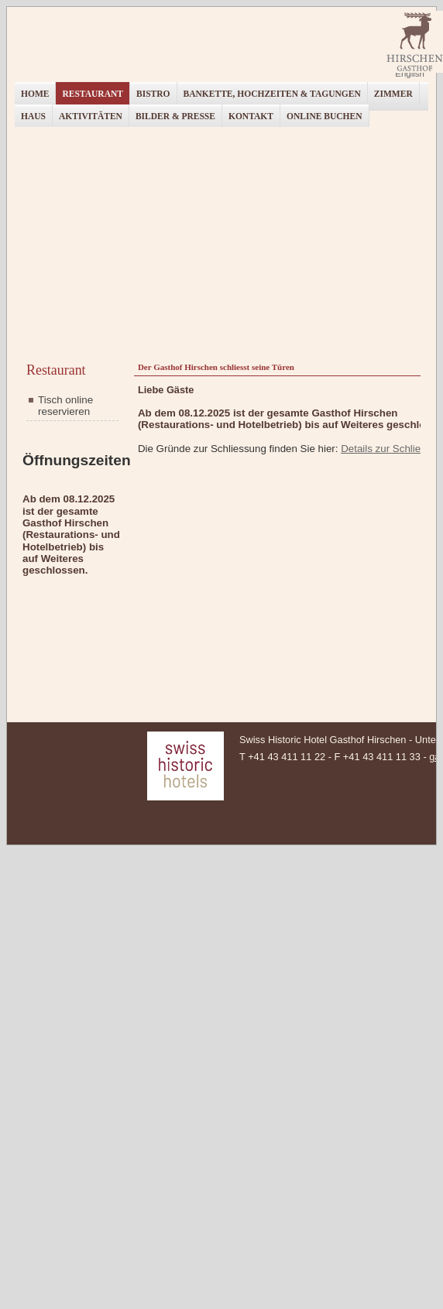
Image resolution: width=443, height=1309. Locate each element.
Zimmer (393, 93)
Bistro (153, 93)
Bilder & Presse (175, 116)
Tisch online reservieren (65, 405)
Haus (33, 116)
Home (35, 93)
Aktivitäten (90, 116)
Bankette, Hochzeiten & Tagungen (272, 93)
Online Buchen (324, 116)
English (409, 73)
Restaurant (92, 93)
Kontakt (250, 116)
